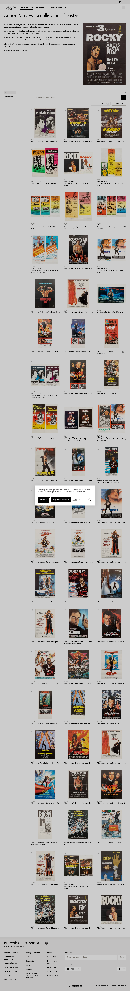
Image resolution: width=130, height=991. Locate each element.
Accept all (43, 500)
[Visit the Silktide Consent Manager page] (89, 499)
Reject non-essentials (61, 500)
